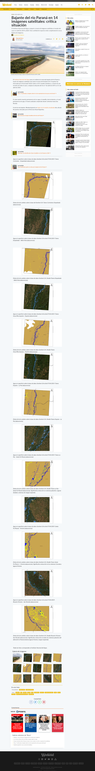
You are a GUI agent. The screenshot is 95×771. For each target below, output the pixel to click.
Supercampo (57, 763)
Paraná (24, 692)
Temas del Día (6, 9)
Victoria (32, 9)
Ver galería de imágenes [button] (17, 35)
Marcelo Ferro (19, 38)
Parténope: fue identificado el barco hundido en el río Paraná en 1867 (33, 153)
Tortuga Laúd (44, 9)
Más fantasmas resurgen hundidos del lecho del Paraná (30, 115)
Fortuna (40, 763)
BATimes (81, 763)
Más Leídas (70, 18)
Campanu (26, 9)
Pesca (59, 692)
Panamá (37, 9)
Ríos (32, 692)
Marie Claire (33, 763)
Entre (29, 692)
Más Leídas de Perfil (72, 89)
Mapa (55, 692)
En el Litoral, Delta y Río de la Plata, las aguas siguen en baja (25, 739)
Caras (23, 763)
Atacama (13, 9)
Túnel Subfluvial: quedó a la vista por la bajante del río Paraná (32, 167)
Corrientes (37, 692)
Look (63, 763)
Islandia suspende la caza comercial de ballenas (23, 744)
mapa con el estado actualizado (46, 107)
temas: (13, 692)
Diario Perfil (17, 763)
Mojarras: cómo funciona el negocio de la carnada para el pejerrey (27, 737)
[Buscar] (85, 9)
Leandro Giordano (29, 689)
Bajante (17, 692)
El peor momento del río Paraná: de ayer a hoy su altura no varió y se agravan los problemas (32, 741)
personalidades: (15, 689)
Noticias (27, 763)
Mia (70, 763)
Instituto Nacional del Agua (22, 79)
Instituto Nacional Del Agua (22, 694)
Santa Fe (42, 692)
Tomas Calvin (22, 689)
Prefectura (31, 694)
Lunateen (75, 763)
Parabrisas (51, 763)
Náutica (13, 694)
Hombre (45, 763)
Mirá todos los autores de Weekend (78, 84)
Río (21, 692)
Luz (67, 763)
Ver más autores (19, 39)
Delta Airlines (19, 9)
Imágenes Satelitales (49, 692)
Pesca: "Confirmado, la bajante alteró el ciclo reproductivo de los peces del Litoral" (36, 93)
